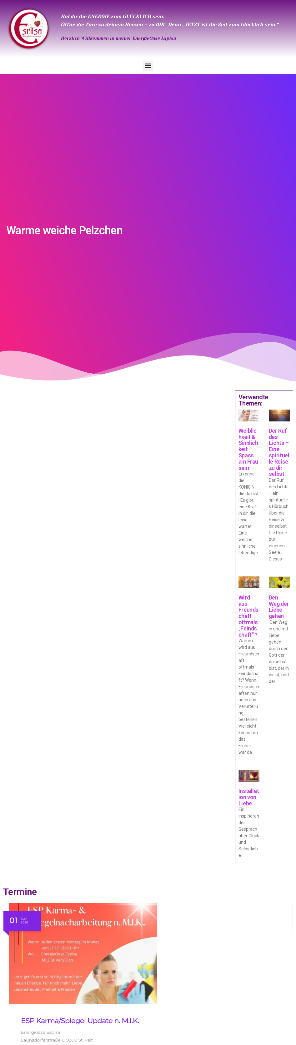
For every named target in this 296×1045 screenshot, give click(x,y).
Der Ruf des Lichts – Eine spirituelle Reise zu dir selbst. (279, 452)
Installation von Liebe (248, 797)
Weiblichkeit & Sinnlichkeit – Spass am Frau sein (248, 449)
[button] (148, 66)
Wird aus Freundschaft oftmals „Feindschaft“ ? (248, 616)
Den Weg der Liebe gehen (279, 606)
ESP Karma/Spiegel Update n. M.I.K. (80, 1020)
